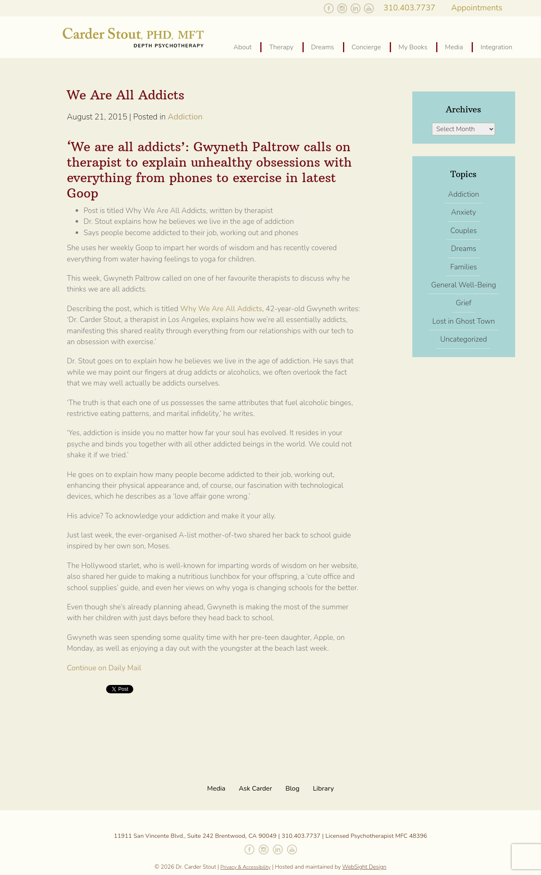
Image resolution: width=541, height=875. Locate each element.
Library (323, 788)
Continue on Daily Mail (104, 668)
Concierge (366, 47)
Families (463, 267)
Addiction (185, 116)
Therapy (281, 47)
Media (454, 47)
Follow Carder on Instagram (342, 8)
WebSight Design (364, 867)
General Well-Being (463, 285)
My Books (413, 47)
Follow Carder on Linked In (356, 8)
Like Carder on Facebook (329, 8)
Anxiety (463, 212)
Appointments (477, 8)
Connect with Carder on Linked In (278, 850)
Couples (463, 231)
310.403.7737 (409, 8)
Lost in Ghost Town (463, 321)
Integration (496, 47)
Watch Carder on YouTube (369, 8)
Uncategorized (463, 339)
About (243, 47)
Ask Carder (255, 788)
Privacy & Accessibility (246, 867)
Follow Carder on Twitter (315, 8)
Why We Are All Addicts (220, 309)
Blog (292, 788)
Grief (464, 303)
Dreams (322, 47)
